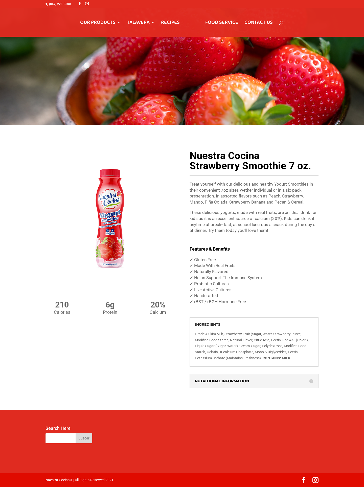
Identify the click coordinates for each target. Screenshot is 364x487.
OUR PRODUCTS (98, 23)
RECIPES (170, 23)
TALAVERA (138, 23)
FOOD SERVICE (221, 23)
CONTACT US (258, 23)
